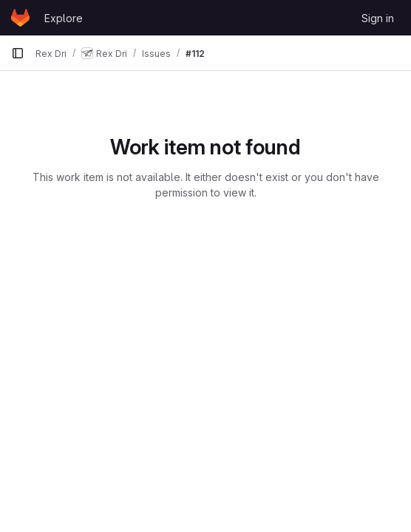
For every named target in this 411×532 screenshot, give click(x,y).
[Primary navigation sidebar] (18, 53)
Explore (63, 18)
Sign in (377, 18)
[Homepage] (20, 18)
